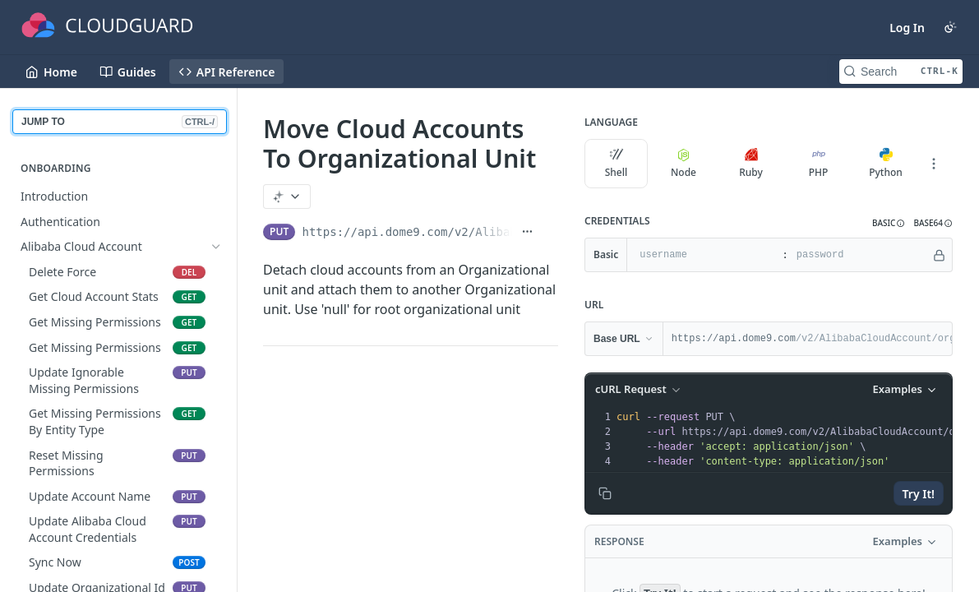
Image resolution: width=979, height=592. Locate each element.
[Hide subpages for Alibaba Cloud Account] (216, 246)
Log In (907, 27)
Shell (616, 163)
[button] (888, 223)
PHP (819, 163)
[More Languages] (933, 163)
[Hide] (939, 255)
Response (619, 541)
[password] (859, 254)
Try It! (919, 494)
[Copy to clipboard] (604, 493)
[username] (702, 254)
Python (886, 163)
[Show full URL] (527, 232)
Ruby (751, 163)
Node (683, 163)
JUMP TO (119, 121)
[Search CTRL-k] (901, 71)
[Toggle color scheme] (950, 27)
